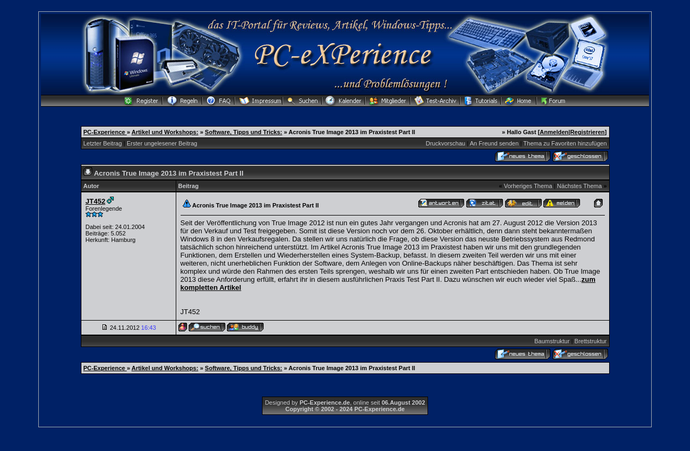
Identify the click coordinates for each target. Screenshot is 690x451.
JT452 (96, 201)
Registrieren (587, 132)
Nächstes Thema (579, 186)
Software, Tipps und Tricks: (243, 132)
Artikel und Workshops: (165, 132)
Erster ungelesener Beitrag (162, 143)
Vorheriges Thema (528, 186)
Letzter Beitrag (103, 143)
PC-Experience (105, 132)
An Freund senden (494, 143)
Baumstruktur (551, 341)
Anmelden (554, 132)
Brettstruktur (591, 341)
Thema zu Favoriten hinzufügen (565, 143)
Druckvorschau (445, 143)
